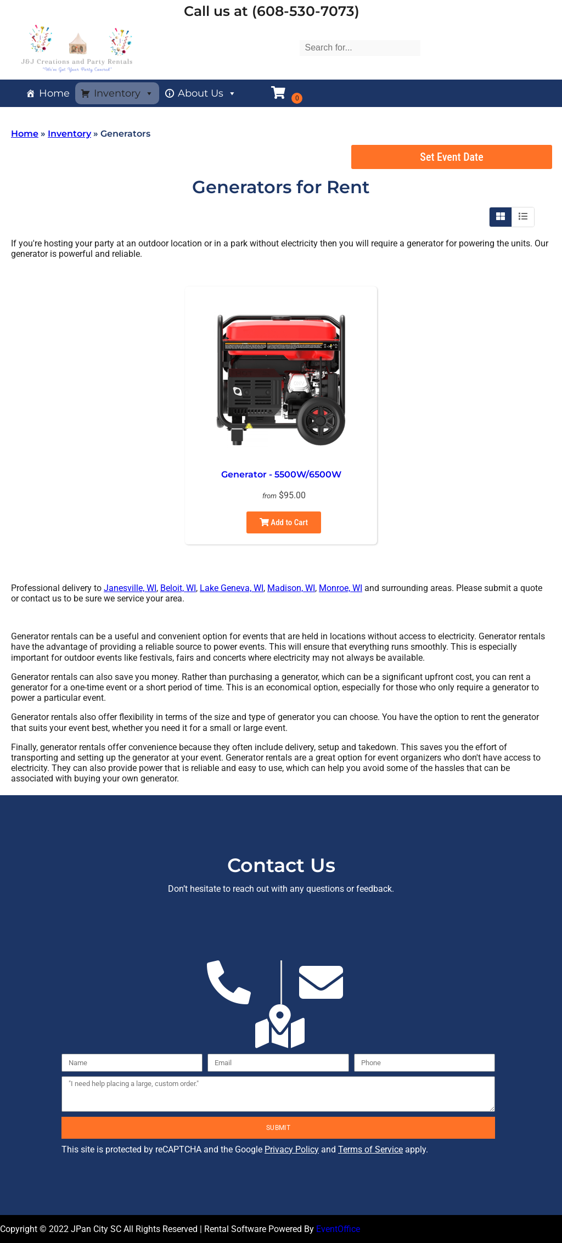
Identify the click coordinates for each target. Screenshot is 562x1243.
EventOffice (338, 1229)
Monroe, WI (340, 588)
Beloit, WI (178, 588)
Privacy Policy (292, 1149)
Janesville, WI (130, 588)
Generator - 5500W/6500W (281, 474)
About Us (207, 93)
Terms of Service (370, 1149)
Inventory (124, 93)
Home (54, 93)
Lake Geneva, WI (231, 588)
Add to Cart (284, 522)
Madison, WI (291, 588)
